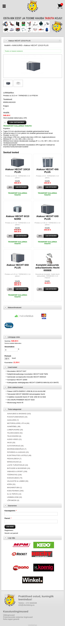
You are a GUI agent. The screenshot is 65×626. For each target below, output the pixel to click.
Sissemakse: (10, 347)
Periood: (8, 356)
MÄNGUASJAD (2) (14, 462)
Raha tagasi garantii (11, 619)
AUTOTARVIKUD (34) (15, 446)
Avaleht (7, 45)
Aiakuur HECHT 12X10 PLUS (36, 45)
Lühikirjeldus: (8, 93)
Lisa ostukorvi (21, 187)
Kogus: (6, 106)
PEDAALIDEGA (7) (14, 459)
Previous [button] (4, 24)
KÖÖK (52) (11, 484)
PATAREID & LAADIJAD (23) (18, 452)
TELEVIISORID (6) (14, 436)
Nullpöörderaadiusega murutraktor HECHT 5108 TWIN (27, 374)
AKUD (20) (11, 443)
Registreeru (9, 530)
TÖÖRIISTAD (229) (14, 475)
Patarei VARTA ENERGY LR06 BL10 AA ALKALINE (26, 391)
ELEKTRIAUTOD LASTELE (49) (19, 455)
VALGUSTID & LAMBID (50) (17, 481)
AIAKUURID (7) (13, 420)
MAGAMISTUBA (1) (14, 487)
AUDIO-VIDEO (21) (14, 439)
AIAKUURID (17, 45)
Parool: (8, 518)
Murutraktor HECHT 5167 (16, 371)
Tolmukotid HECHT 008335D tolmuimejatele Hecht (26, 394)
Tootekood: (7, 99)
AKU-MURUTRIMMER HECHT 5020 (21, 400)
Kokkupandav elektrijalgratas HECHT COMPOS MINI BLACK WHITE (33, 382)
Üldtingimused (9, 615)
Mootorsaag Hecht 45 (15, 403)
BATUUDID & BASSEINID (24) (18, 468)
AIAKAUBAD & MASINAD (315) (19, 414)
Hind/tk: (6, 113)
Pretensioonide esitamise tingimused (18, 617)
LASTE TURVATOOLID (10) (17, 465)
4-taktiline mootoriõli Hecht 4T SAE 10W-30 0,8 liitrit (26, 397)
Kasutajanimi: (11, 511)
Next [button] (61, 24)
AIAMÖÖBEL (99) (13, 426)
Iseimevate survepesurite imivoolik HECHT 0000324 (26, 377)
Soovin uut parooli (11, 533)
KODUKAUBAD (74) (14, 478)
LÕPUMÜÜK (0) (13, 500)
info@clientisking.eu (26, 605)
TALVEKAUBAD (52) (14, 433)
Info (10, 187)
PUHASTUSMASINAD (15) (17, 417)
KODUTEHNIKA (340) (15, 491)
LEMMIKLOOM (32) (14, 497)
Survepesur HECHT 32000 (17, 380)
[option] (32, 24)
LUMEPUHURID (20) (15, 430)
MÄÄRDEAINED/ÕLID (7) (16, 449)
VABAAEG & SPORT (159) (17, 471)
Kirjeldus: (6, 128)
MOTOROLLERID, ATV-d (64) (18, 423)
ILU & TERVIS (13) (14, 494)
